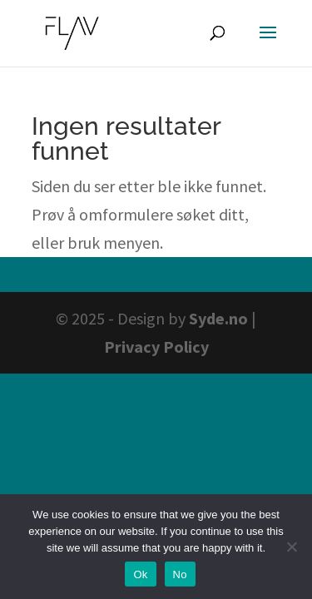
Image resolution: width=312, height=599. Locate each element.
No (180, 574)
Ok (140, 574)
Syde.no (218, 318)
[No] (291, 546)
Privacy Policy (156, 346)
